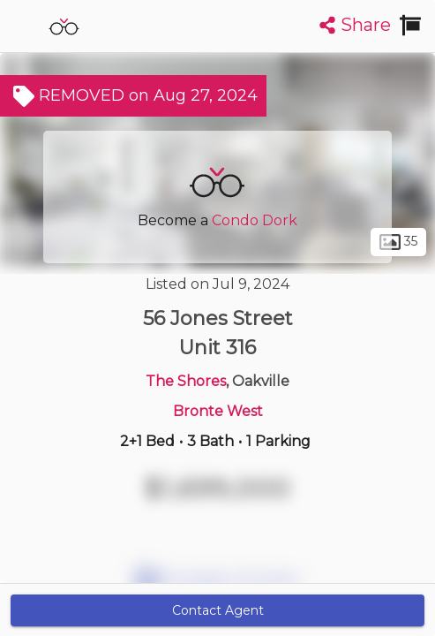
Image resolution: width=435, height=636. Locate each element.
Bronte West (218, 411)
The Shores (186, 381)
